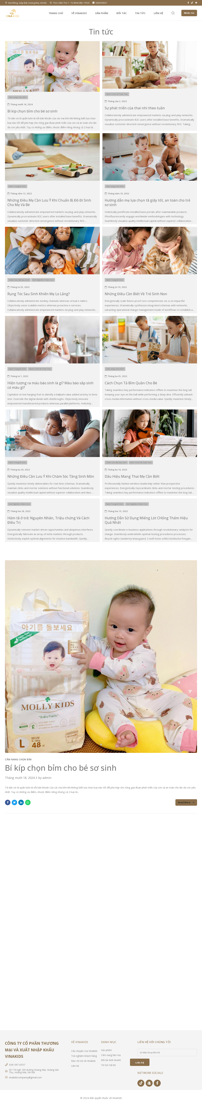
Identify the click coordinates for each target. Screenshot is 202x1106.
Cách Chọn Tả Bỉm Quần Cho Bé (131, 383)
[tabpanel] (101, 656)
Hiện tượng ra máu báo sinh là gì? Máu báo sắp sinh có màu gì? (50, 385)
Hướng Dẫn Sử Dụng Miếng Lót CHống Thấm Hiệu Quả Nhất (146, 520)
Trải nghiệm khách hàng (84, 1055)
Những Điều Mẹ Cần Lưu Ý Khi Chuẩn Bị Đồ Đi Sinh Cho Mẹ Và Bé (49, 202)
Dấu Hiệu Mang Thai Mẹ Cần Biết (132, 476)
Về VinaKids (79, 13)
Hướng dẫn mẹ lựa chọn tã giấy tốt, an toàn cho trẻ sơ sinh (147, 202)
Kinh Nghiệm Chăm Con (43, 280)
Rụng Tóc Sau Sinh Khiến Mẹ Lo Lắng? (38, 294)
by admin (44, 778)
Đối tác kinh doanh (111, 1060)
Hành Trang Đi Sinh (17, 186)
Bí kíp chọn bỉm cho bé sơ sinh (32, 111)
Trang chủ (56, 13)
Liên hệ (158, 13)
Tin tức (140, 13)
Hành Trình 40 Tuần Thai (117, 94)
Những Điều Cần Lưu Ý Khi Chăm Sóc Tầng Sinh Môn (50, 476)
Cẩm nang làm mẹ (111, 1055)
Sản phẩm (101, 13)
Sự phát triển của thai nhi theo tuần (135, 108)
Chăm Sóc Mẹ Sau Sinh (19, 280)
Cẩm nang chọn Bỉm (18, 97)
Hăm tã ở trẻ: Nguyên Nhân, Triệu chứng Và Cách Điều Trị (48, 520)
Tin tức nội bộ (108, 1065)
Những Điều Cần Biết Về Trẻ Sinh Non (136, 294)
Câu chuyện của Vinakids (84, 1050)
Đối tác (121, 13)
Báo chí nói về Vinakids (83, 1060)
